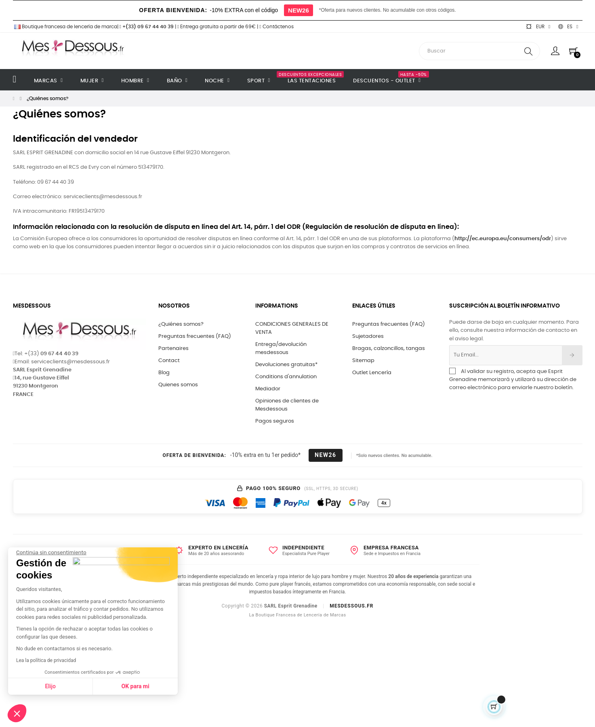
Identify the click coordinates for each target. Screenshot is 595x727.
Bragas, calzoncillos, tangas (388, 348)
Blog (164, 372)
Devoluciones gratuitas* (286, 364)
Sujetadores (368, 336)
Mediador (267, 389)
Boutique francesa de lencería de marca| (66, 26)
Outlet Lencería (371, 372)
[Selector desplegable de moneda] (538, 27)
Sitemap (363, 360)
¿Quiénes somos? (181, 324)
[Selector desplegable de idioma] (568, 27)
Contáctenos (276, 26)
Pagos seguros (274, 421)
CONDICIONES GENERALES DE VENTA (291, 328)
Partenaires (173, 348)
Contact (169, 360)
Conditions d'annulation (286, 376)
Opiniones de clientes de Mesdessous (287, 405)
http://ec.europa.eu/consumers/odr (502, 238)
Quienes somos (178, 385)
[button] (17, 713)
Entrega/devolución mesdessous (281, 348)
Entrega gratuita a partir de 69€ (216, 26)
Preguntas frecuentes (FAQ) (194, 336)
